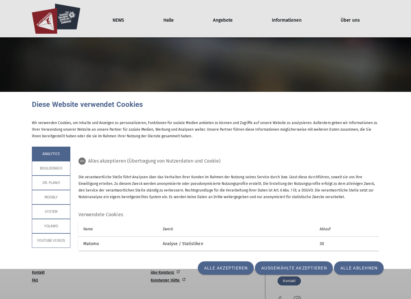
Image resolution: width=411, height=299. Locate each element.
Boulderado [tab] (51, 168)
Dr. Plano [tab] (51, 183)
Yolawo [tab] (51, 226)
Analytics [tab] (51, 154)
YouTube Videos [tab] (51, 240)
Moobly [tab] (51, 197)
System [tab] (51, 212)
